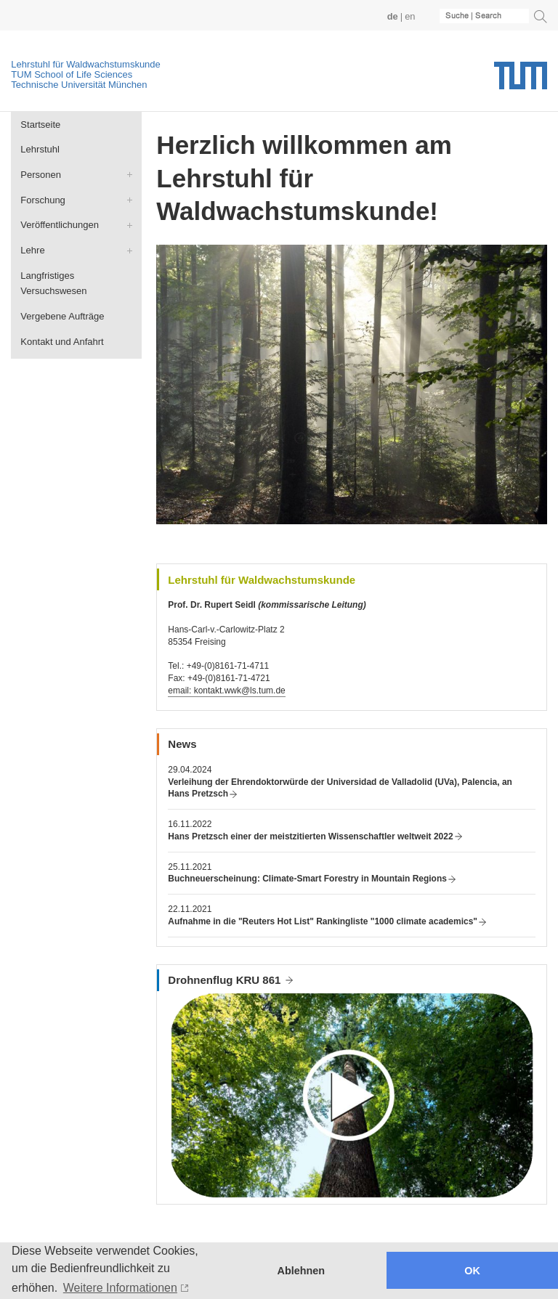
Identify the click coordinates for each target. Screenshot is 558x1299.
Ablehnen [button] (302, 1270)
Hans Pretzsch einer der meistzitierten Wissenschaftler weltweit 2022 (310, 836)
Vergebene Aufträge (62, 316)
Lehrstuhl (40, 149)
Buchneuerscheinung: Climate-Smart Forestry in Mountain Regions (307, 879)
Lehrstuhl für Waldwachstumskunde (85, 64)
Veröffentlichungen (59, 224)
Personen (40, 174)
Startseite (40, 124)
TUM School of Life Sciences (71, 74)
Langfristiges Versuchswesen (53, 283)
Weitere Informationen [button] (120, 1288)
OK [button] (472, 1270)
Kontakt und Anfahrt (61, 341)
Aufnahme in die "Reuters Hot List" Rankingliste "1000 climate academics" (322, 921)
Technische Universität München (79, 84)
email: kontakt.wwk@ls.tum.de (226, 690)
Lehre (32, 250)
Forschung (42, 200)
